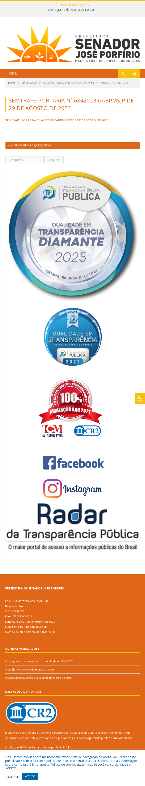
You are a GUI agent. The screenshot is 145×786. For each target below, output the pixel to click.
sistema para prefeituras (57, 733)
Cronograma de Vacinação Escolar (71, 10)
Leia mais (84, 764)
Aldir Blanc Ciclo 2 (16, 669)
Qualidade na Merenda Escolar (25, 678)
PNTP (23, 747)
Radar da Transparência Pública (51, 747)
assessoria (103, 733)
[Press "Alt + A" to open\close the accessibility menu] (140, 398)
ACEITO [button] (30, 776)
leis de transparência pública (91, 738)
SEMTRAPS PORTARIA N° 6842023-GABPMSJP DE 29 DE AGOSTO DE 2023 (56, 120)
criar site (30, 733)
